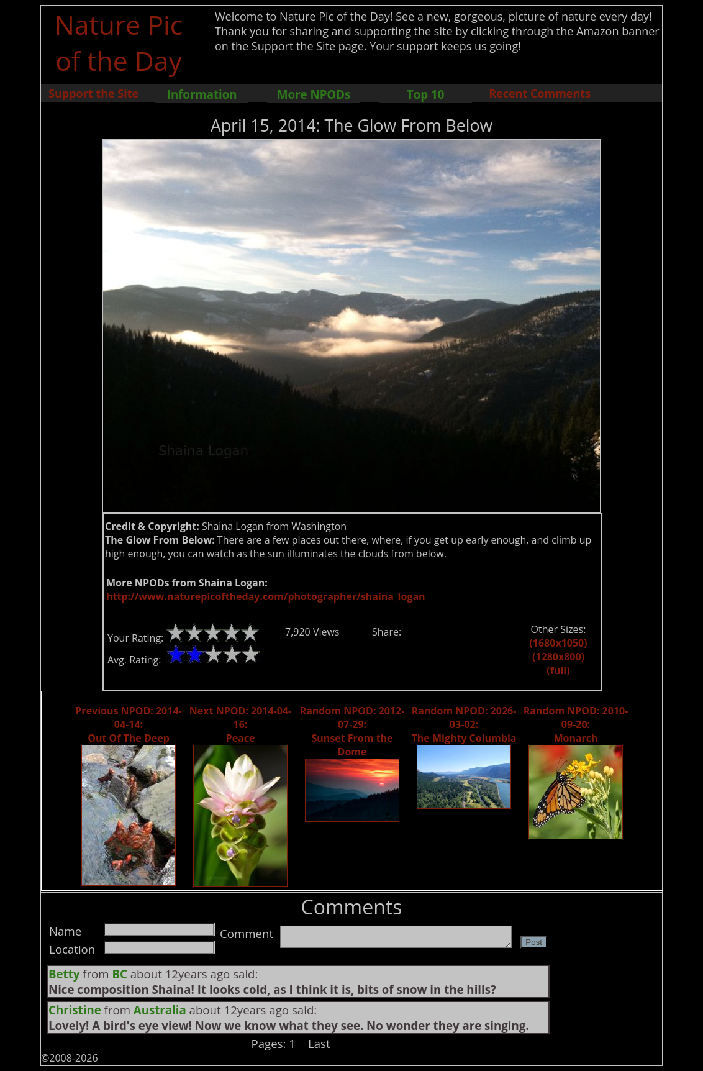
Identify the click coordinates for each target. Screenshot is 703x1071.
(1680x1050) (558, 643)
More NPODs (313, 94)
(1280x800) (558, 656)
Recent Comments (540, 93)
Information (202, 94)
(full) (558, 670)
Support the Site (93, 93)
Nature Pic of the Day (119, 42)
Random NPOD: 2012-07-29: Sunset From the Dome (352, 731)
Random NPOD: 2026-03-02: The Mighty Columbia (464, 724)
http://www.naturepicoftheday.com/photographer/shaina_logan (265, 596)
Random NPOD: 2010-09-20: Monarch (576, 724)
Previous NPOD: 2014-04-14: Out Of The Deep (128, 724)
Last (319, 1043)
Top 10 (425, 94)
